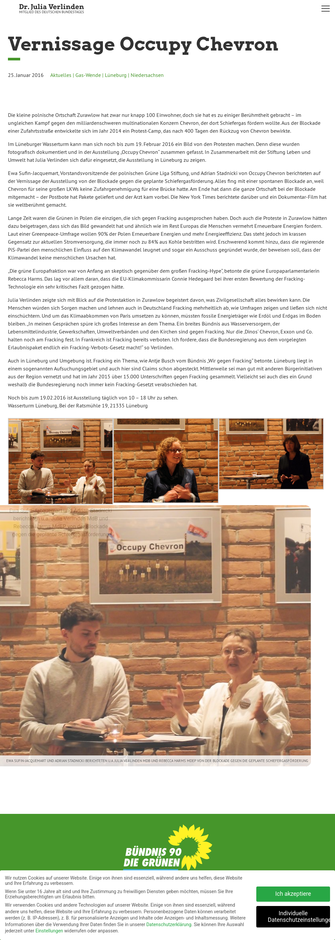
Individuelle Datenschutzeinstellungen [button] (299, 914)
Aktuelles (60, 75)
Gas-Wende (88, 75)
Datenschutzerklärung (168, 922)
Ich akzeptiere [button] (293, 891)
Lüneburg (116, 75)
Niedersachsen (147, 75)
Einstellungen (49, 928)
